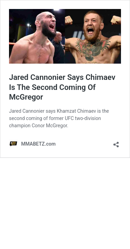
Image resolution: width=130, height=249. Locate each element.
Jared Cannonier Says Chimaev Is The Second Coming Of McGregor (62, 87)
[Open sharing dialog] (116, 142)
